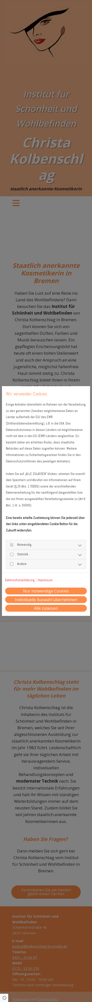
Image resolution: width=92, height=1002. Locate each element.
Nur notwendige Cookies (46, 591)
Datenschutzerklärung (20, 580)
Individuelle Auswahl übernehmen (46, 599)
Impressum (45, 580)
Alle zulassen (46, 608)
